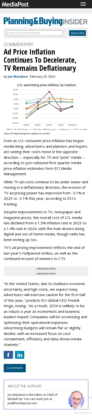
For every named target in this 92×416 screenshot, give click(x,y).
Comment (15, 368)
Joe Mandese (18, 76)
